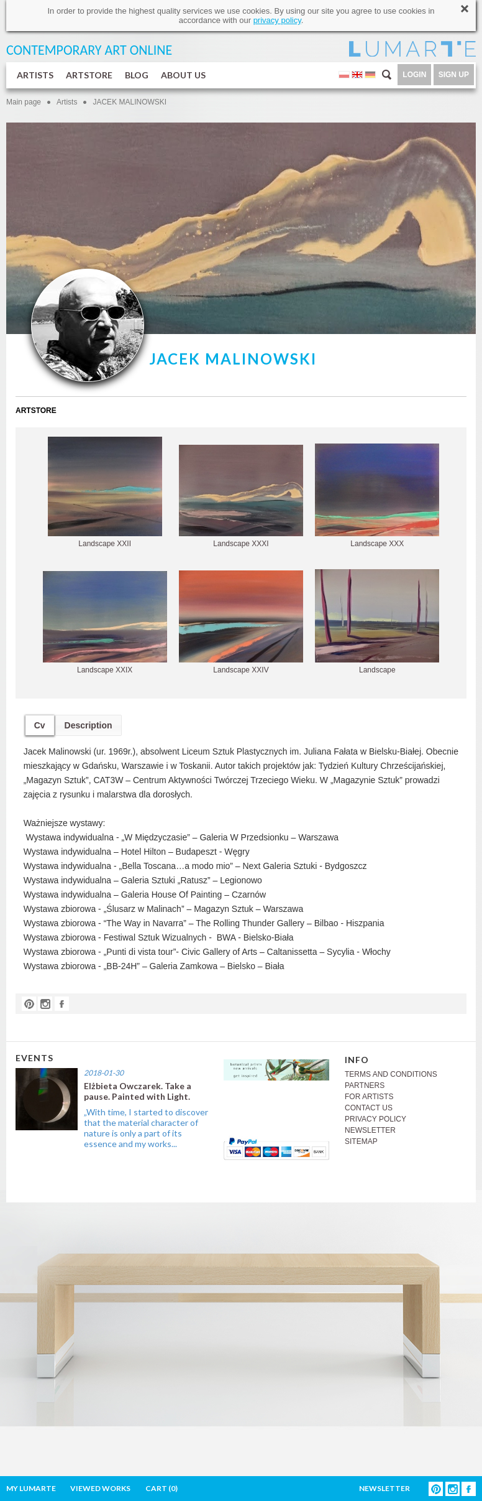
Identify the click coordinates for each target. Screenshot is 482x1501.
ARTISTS (35, 75)
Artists (67, 102)
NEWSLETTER (370, 1130)
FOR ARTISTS (369, 1096)
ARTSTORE (89, 75)
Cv (39, 725)
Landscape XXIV (241, 622)
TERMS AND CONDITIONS (391, 1074)
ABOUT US (183, 75)
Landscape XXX (377, 496)
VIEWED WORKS (100, 1488)
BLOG (136, 75)
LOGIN (414, 74)
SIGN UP (454, 74)
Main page (23, 102)
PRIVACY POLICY (375, 1119)
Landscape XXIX (105, 622)
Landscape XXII (105, 492)
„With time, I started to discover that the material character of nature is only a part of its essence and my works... (146, 1128)
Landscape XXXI (241, 496)
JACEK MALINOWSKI (129, 102)
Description (88, 725)
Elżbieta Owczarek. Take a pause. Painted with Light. (137, 1091)
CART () (161, 1488)
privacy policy (277, 20)
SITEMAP (361, 1141)
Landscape (377, 621)
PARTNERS (364, 1085)
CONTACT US (369, 1108)
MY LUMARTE (31, 1488)
